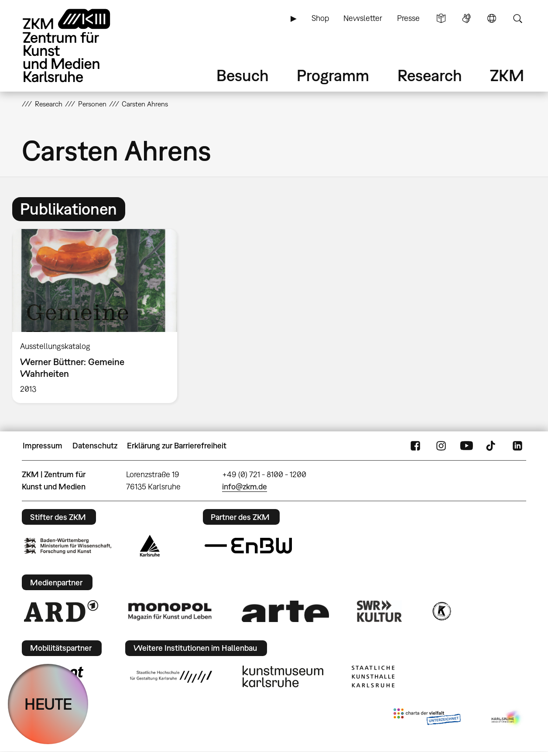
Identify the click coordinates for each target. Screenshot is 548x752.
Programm (333, 75)
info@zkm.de (244, 486)
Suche (517, 18)
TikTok (491, 445)
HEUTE (48, 703)
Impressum (42, 445)
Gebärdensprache (466, 18)
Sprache (491, 18)
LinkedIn (517, 445)
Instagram (441, 445)
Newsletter (362, 18)
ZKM (507, 75)
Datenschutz (94, 445)
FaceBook (415, 445)
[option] (98, 316)
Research (429, 75)
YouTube (466, 445)
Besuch (242, 75)
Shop (320, 18)
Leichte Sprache (441, 18)
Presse (408, 18)
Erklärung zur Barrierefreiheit (176, 445)
